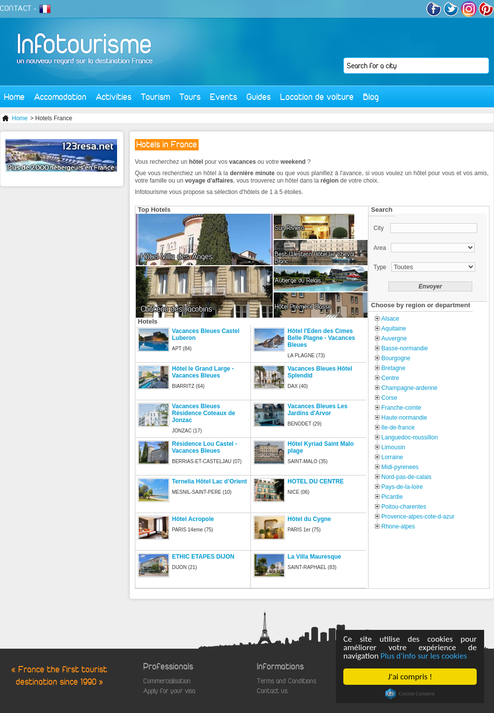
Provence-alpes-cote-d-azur (417, 516)
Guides (259, 97)
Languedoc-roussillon (409, 437)
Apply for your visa (169, 691)
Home (14, 97)
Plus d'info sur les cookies (423, 656)
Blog (371, 97)
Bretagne (393, 368)
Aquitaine (393, 328)
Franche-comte (401, 407)
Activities (113, 97)
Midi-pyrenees (399, 467)
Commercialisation (167, 681)
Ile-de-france (397, 427)
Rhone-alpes (398, 526)
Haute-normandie (404, 417)
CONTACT (16, 8)
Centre (390, 378)
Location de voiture (317, 97)
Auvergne (394, 338)
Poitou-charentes (403, 506)
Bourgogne (396, 358)
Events (223, 97)
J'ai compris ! (410, 676)
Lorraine (392, 457)
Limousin (393, 447)
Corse (389, 397)
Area (379, 247)
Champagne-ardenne (409, 387)
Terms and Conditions (286, 681)
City (379, 228)
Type (379, 267)
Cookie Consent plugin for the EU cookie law (410, 693)
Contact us (272, 691)
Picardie (392, 496)
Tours (190, 97)
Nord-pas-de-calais (406, 477)
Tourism (155, 97)
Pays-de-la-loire (402, 486)
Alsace (390, 318)
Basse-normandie (404, 348)
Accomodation (60, 97)
